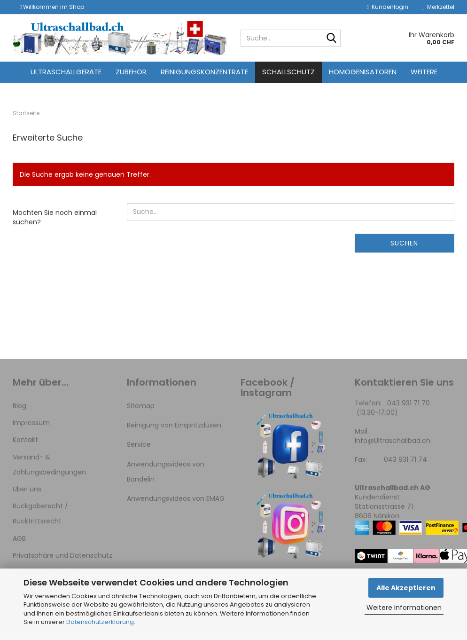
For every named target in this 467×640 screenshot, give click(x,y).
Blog (19, 406)
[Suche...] (332, 38)
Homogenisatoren (363, 72)
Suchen (404, 243)
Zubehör (131, 72)
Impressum (31, 422)
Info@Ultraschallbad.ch (392, 440)
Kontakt (25, 439)
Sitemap (141, 406)
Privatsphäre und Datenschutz (62, 555)
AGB (19, 538)
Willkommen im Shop (52, 7)
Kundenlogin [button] (387, 7)
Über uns (27, 489)
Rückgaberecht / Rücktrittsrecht (40, 513)
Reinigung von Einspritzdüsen (174, 425)
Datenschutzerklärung (100, 621)
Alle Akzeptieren (406, 588)
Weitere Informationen (404, 607)
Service (139, 444)
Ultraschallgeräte (66, 72)
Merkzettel (438, 7)
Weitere (424, 72)
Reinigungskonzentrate (204, 72)
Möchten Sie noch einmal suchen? (55, 217)
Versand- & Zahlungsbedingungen (49, 464)
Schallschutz (288, 72)
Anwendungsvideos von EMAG (176, 498)
